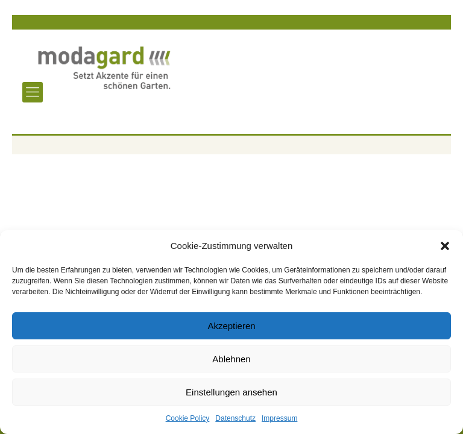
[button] (445, 246)
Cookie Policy (188, 418)
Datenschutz (235, 418)
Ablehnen (231, 359)
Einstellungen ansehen (231, 392)
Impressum (279, 418)
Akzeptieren (231, 326)
